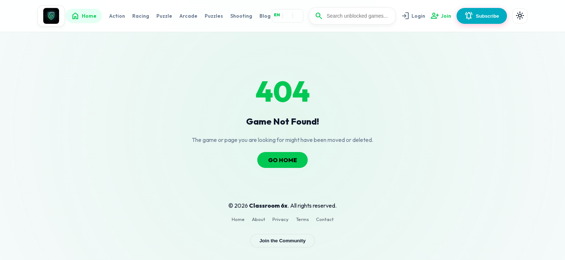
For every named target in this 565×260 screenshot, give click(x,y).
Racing (140, 16)
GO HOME (282, 160)
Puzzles (214, 16)
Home (84, 16)
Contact (325, 219)
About (258, 219)
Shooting (241, 16)
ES (298, 14)
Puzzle (164, 16)
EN (277, 14)
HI (287, 14)
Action (117, 16)
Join (441, 16)
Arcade (188, 16)
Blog (265, 16)
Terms (302, 219)
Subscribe (481, 16)
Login (413, 16)
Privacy (280, 219)
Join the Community (282, 240)
